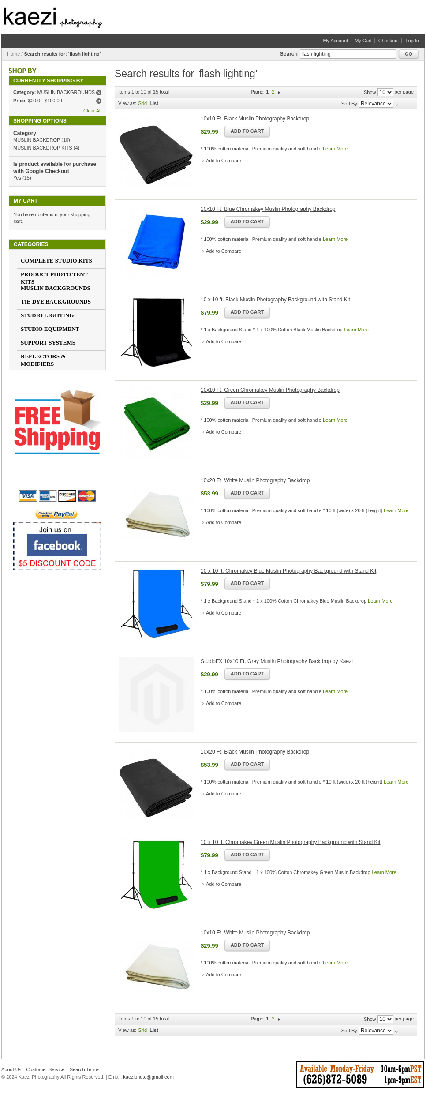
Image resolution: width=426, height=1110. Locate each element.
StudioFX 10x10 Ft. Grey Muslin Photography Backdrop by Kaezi (277, 661)
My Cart (363, 40)
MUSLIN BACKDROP (36, 139)
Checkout (388, 40)
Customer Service (45, 1069)
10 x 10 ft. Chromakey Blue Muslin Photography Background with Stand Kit (288, 571)
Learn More (335, 148)
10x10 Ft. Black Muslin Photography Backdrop (255, 119)
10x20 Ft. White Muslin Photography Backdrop (255, 480)
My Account (335, 40)
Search (289, 54)
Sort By (349, 103)
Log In (412, 40)
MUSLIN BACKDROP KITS (42, 147)
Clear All (92, 110)
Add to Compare (223, 160)
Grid (142, 103)
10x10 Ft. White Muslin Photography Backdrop (255, 933)
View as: (127, 103)
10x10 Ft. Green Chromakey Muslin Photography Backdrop (270, 390)
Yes (17, 177)
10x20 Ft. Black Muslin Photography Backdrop (255, 752)
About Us (11, 1069)
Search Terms (85, 1069)
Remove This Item (98, 92)
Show (370, 92)
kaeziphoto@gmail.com (148, 1077)
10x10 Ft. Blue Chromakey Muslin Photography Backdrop (268, 209)
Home (13, 53)
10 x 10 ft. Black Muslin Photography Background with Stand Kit (275, 299)
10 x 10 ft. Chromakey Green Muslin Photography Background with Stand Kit (291, 842)
